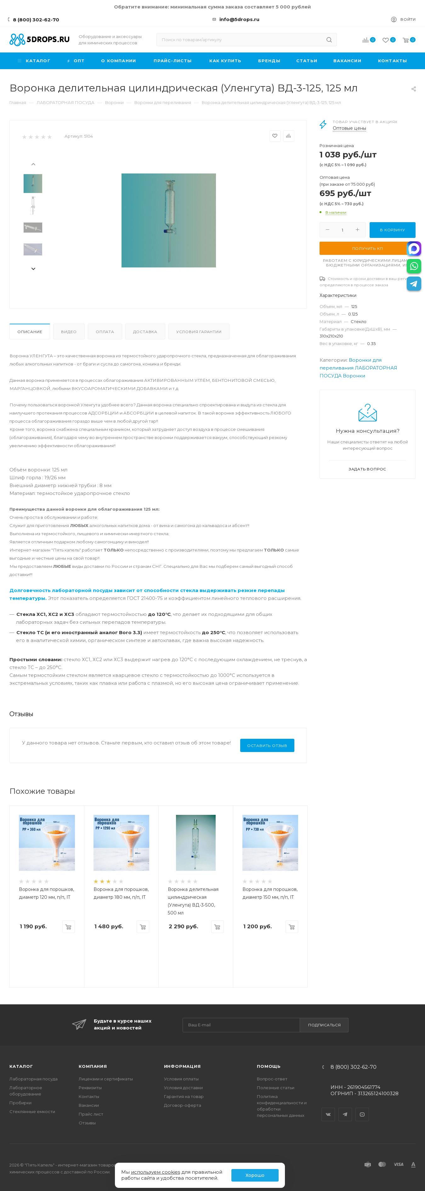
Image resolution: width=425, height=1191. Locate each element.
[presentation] (33, 163)
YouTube (362, 1109)
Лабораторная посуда (33, 1078)
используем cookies (155, 1172)
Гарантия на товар (184, 1096)
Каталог (21, 1066)
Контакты (89, 1096)
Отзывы (87, 1122)
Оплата (105, 331)
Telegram (345, 1109)
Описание (29, 331)
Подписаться (324, 1025)
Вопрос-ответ (272, 1078)
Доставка (145, 331)
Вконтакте (328, 1109)
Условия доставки (183, 1087)
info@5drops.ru (239, 19)
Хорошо (255, 1175)
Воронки (354, 376)
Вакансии (89, 1105)
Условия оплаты (181, 1078)
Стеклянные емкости (32, 1111)
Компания (93, 1066)
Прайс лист (91, 1114)
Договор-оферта (182, 1105)
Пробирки (20, 1102)
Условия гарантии (199, 331)
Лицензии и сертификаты (106, 1078)
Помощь (269, 1066)
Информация (182, 1066)
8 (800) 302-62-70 (36, 20)
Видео (69, 331)
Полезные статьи (275, 1087)
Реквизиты (90, 1087)
